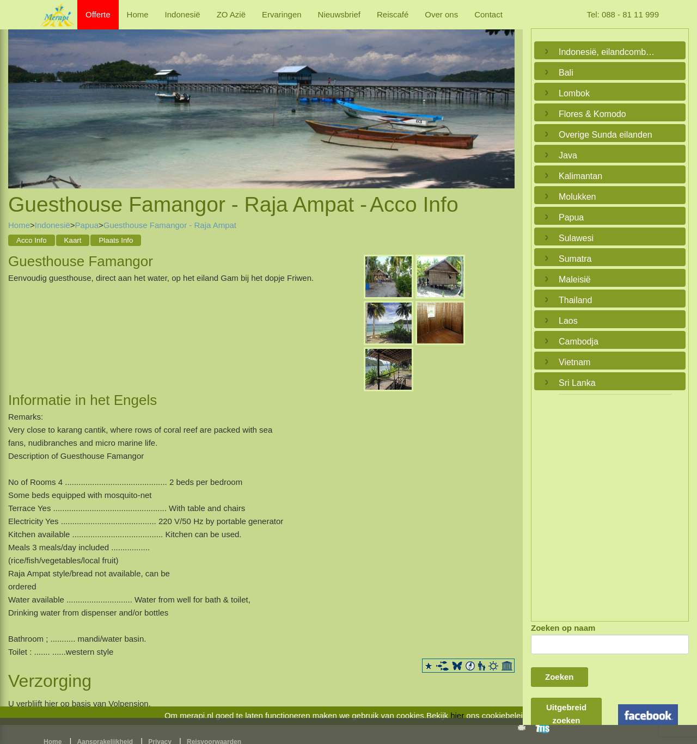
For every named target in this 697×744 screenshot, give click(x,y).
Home (138, 14)
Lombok (574, 93)
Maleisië (575, 279)
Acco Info (31, 240)
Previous (19, 98)
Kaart (73, 240)
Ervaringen (282, 14)
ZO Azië (231, 14)
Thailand (575, 300)
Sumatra (575, 258)
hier (457, 715)
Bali (566, 72)
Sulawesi (576, 238)
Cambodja (578, 341)
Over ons (441, 14)
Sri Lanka (577, 383)
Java (568, 155)
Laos (568, 320)
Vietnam (574, 362)
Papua (87, 225)
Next (504, 98)
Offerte (98, 14)
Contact (488, 14)
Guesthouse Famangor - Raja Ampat (169, 225)
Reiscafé (392, 14)
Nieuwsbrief (339, 14)
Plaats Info (116, 240)
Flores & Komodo (592, 114)
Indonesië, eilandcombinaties (607, 52)
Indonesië (182, 14)
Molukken (577, 196)
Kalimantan (580, 176)
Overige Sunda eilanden (605, 134)
